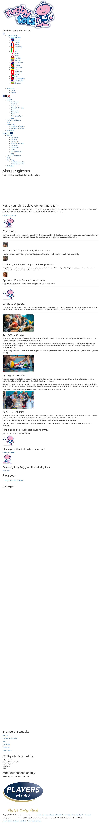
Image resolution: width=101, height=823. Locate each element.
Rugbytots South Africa (14, 480)
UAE (15, 76)
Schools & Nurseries (17, 108)
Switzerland (18, 72)
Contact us (10, 130)
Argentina (17, 37)
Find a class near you (9, 215)
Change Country (12, 35)
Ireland (17, 49)
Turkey (17, 74)
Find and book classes (14, 120)
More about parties (9, 452)
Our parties (14, 110)
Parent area (10, 88)
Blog (12, 118)
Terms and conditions (34, 821)
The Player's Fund (16, 116)
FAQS (13, 114)
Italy (16, 51)
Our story (14, 104)
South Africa (18, 67)
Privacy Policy (7, 750)
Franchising (10, 124)
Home (8, 98)
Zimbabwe (18, 83)
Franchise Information (18, 126)
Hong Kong (18, 46)
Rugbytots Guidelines (19, 821)
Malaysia (17, 60)
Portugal (17, 65)
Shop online (6, 471)
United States (19, 81)
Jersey (17, 56)
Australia (17, 40)
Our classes (14, 102)
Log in (13, 90)
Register (13, 92)
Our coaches (15, 106)
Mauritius (18, 58)
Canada (17, 42)
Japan (16, 53)
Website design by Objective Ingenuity (79, 815)
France (17, 44)
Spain (16, 69)
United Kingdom (19, 78)
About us (9, 100)
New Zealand (19, 63)
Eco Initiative (15, 112)
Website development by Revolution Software (51, 815)
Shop (8, 122)
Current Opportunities (17, 128)
